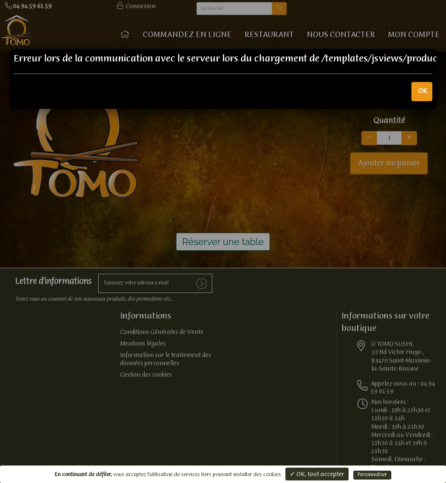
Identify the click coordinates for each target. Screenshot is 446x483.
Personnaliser (372, 474)
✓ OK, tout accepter (317, 474)
